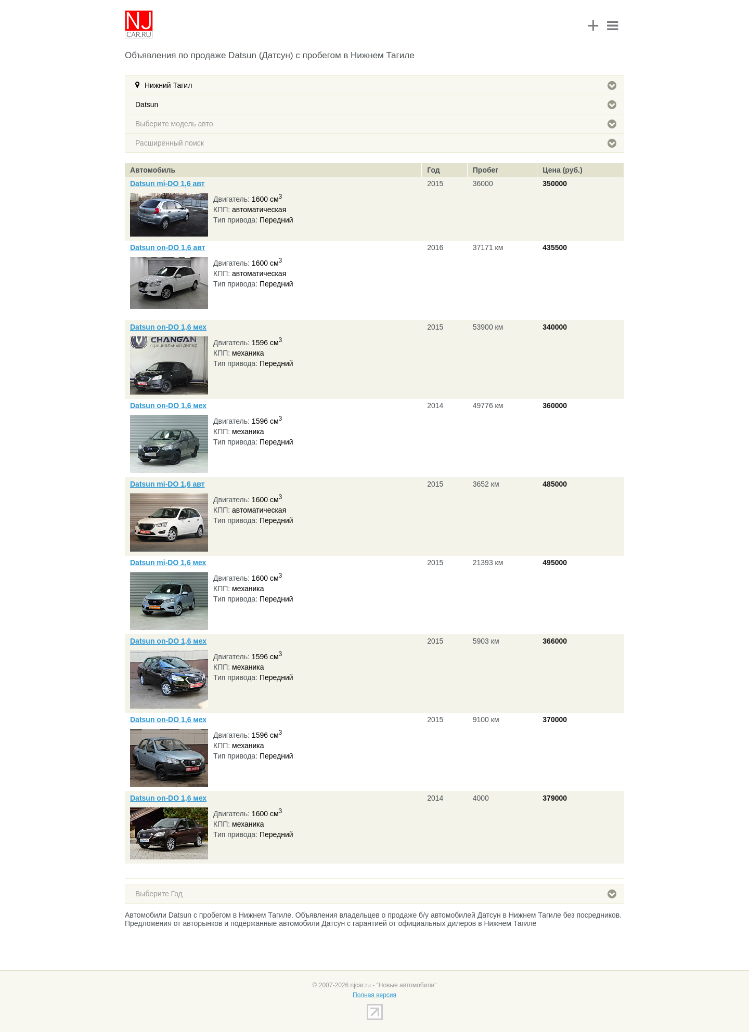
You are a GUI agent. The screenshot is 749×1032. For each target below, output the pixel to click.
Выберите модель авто (375, 124)
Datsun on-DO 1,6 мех (168, 327)
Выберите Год (375, 894)
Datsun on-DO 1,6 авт (167, 247)
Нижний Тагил (380, 85)
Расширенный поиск (375, 143)
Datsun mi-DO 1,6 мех (168, 562)
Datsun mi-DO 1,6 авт (167, 183)
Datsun (375, 104)
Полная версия (374, 995)
